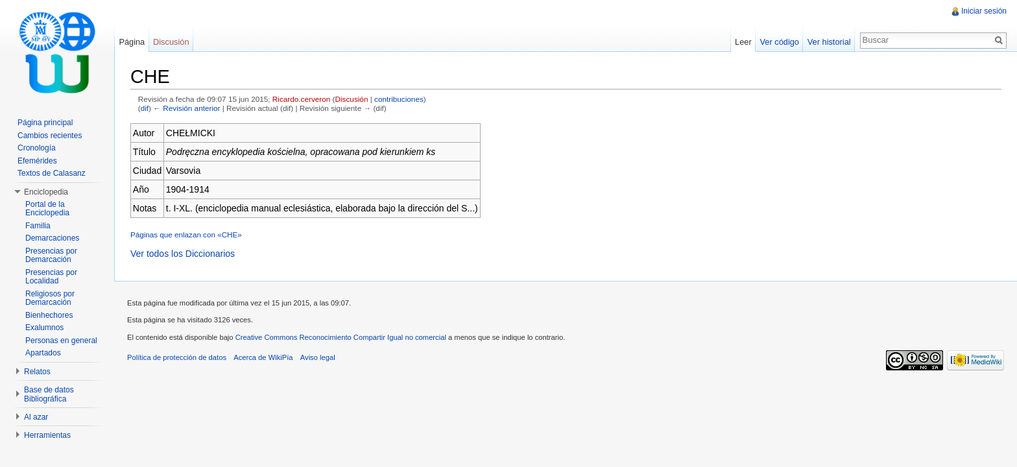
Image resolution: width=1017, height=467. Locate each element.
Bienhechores (49, 315)
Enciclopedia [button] (46, 192)
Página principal (45, 122)
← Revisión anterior (186, 108)
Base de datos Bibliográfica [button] (49, 394)
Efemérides (37, 160)
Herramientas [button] (47, 435)
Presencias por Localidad (51, 277)
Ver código (779, 42)
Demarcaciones (52, 238)
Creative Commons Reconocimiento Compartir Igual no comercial (340, 337)
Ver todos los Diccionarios (182, 253)
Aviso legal (317, 357)
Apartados (43, 352)
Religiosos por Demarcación (50, 298)
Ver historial (829, 42)
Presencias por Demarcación (51, 255)
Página (132, 42)
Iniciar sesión (984, 11)
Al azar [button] (36, 417)
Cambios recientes (50, 135)
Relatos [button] (37, 371)
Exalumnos (44, 327)
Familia (38, 225)
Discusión (351, 99)
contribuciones (399, 99)
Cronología (37, 147)
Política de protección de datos (176, 357)
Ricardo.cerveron (301, 99)
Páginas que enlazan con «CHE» (186, 234)
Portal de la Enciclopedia (47, 209)
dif (145, 108)
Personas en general (61, 340)
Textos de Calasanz (52, 173)
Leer (743, 42)
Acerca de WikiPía (263, 357)
